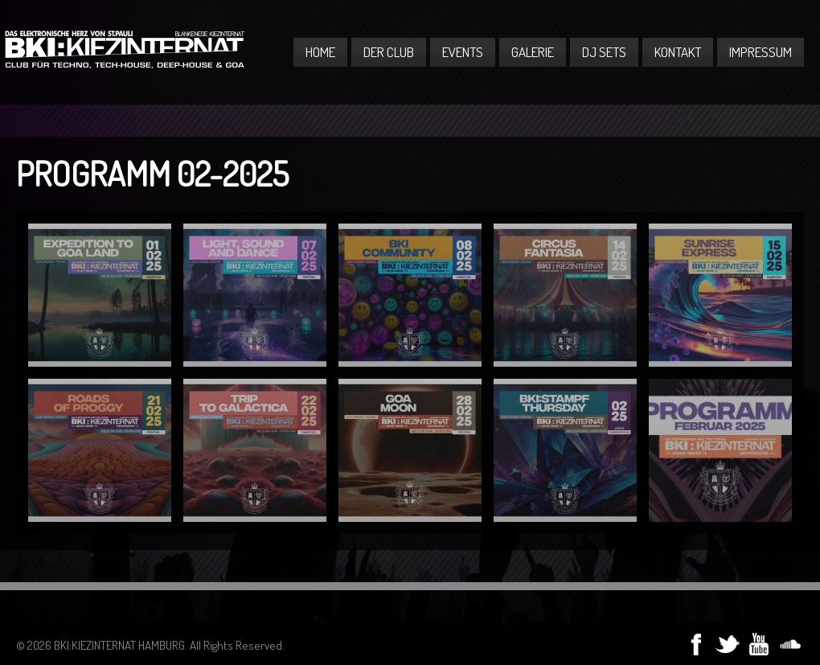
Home (320, 51)
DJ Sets (604, 51)
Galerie (532, 51)
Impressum (760, 51)
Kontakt (677, 51)
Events (462, 51)
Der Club (388, 51)
